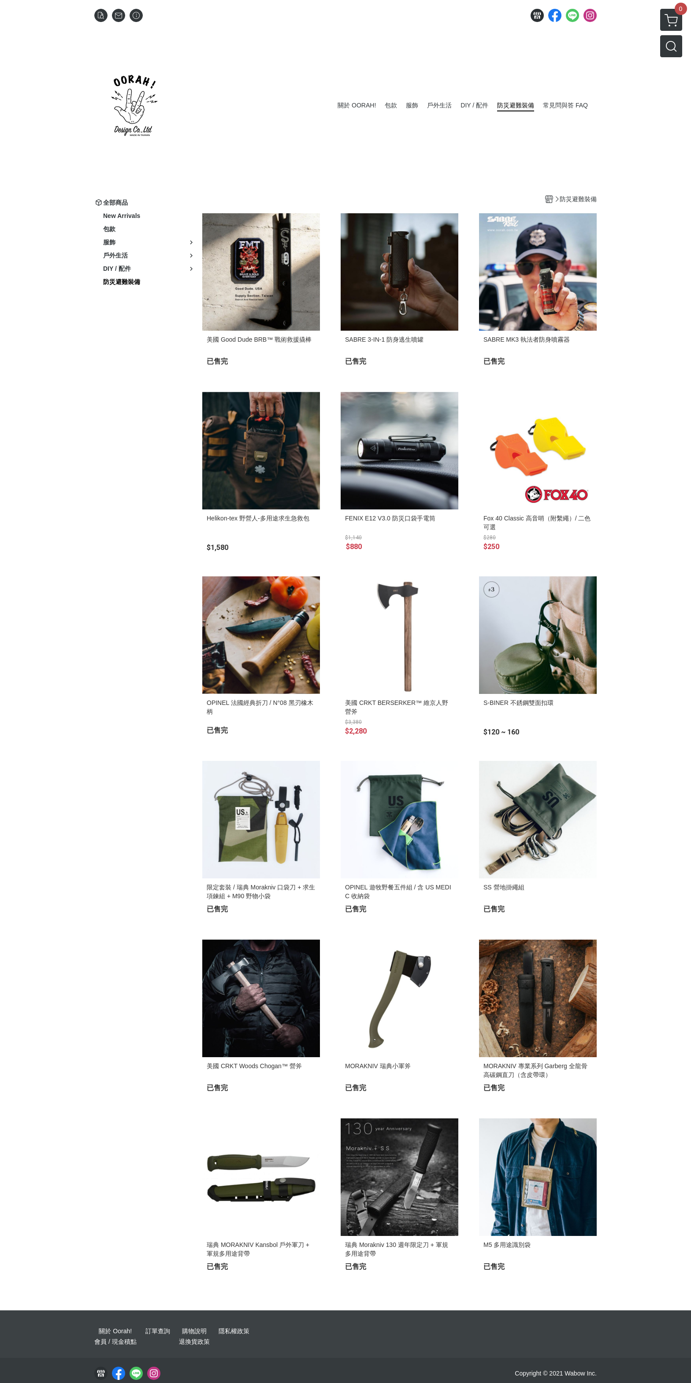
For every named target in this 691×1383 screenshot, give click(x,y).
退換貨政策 (194, 1342)
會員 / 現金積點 (115, 1342)
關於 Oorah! (115, 1331)
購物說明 (194, 1331)
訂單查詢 (157, 1331)
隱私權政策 (234, 1331)
